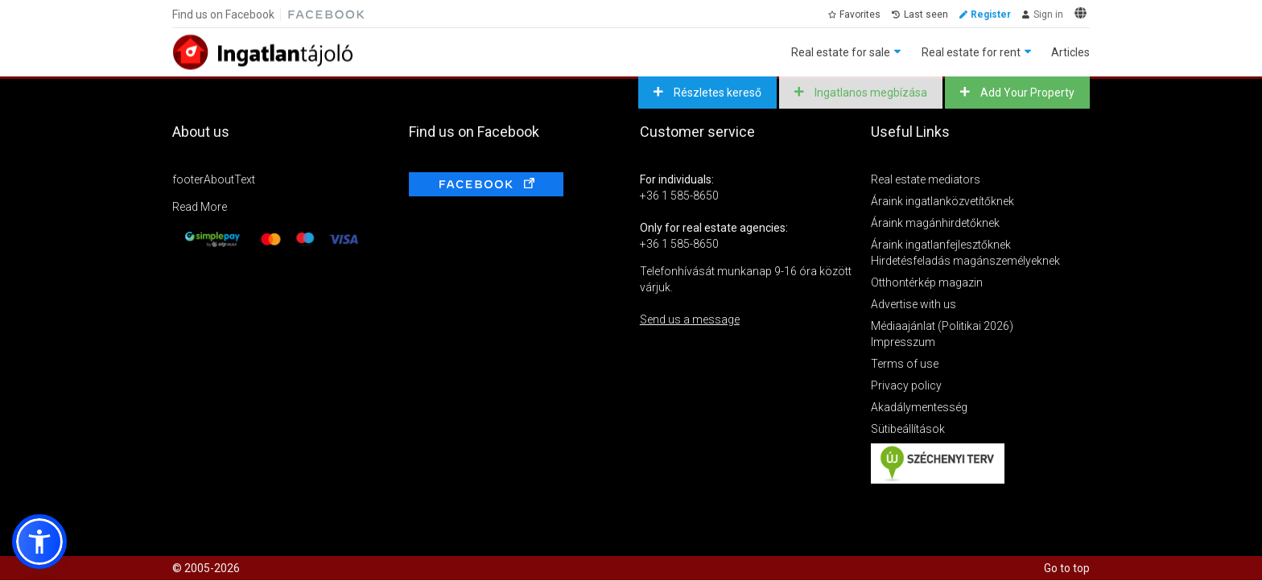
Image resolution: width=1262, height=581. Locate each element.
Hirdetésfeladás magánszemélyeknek (965, 260)
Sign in (1048, 14)
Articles (1070, 52)
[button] (39, 541)
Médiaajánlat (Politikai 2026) (942, 325)
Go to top (1067, 568)
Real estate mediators (925, 179)
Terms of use (904, 363)
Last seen (926, 14)
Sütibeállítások (908, 428)
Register (991, 14)
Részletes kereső (716, 92)
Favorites (860, 14)
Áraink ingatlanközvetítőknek (942, 201)
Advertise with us (913, 304)
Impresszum (903, 342)
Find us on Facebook (223, 14)
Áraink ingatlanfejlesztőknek (941, 244)
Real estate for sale (840, 52)
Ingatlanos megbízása (869, 92)
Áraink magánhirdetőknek (935, 222)
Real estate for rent (971, 52)
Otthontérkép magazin (927, 282)
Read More (199, 206)
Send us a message (690, 319)
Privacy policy (906, 385)
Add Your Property (1026, 92)
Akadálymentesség (919, 407)
